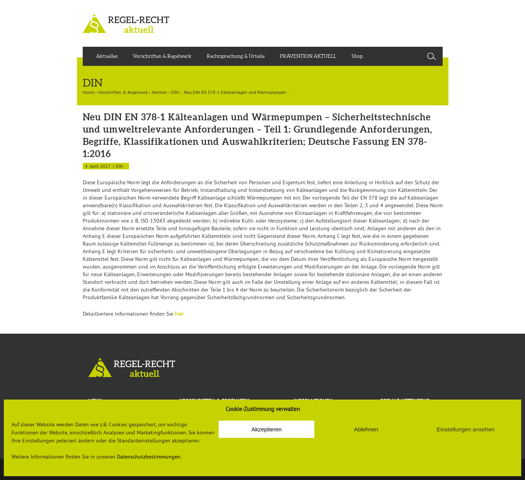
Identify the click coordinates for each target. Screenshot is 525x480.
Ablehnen (366, 429)
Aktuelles (107, 56)
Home (88, 92)
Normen (159, 92)
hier (179, 313)
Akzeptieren (266, 429)
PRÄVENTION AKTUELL (308, 56)
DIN (174, 92)
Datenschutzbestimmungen (148, 456)
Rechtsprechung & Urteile (236, 56)
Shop (357, 56)
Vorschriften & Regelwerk (162, 56)
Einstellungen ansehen (466, 429)
